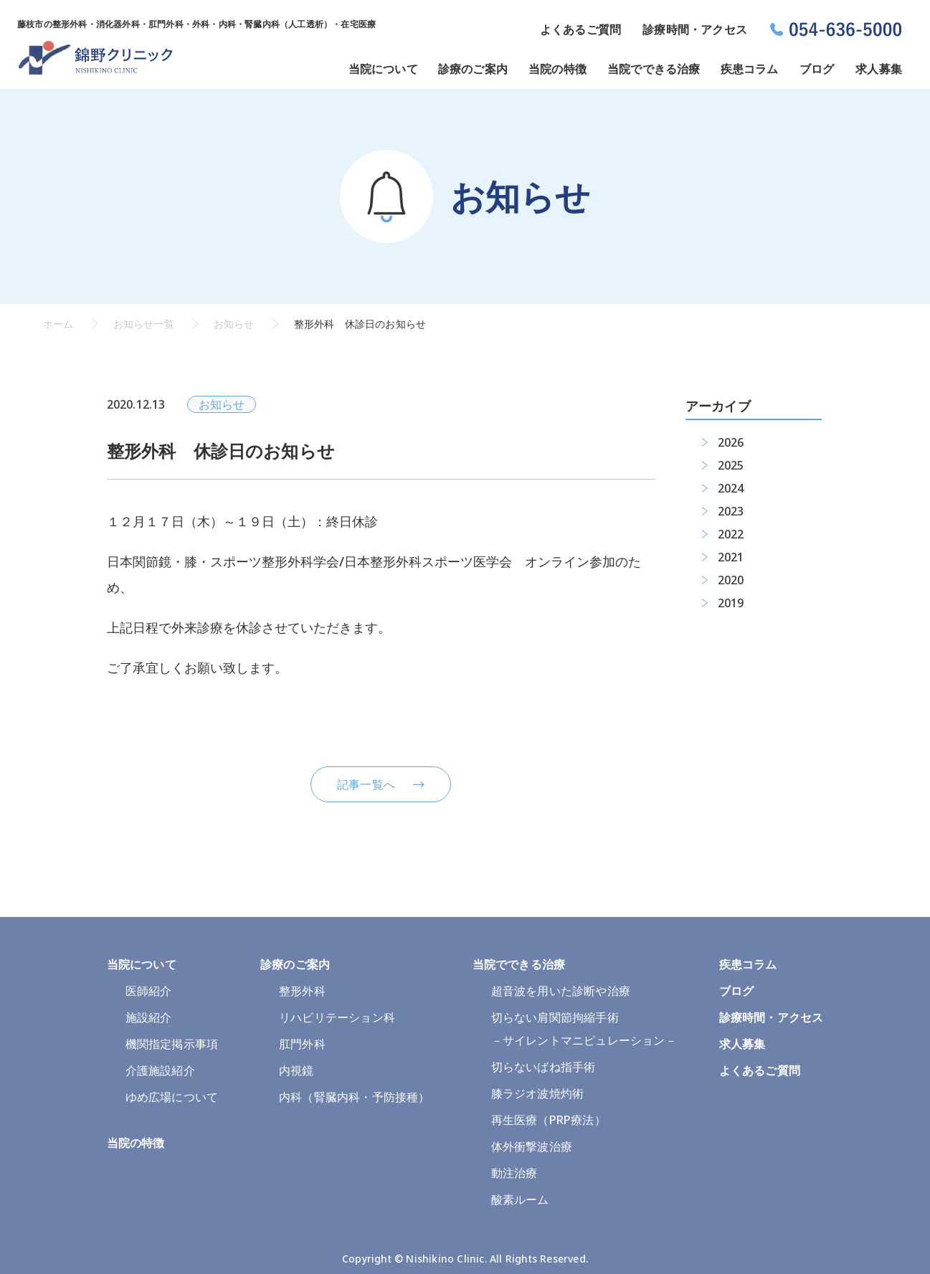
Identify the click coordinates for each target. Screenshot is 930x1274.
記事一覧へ (366, 784)
